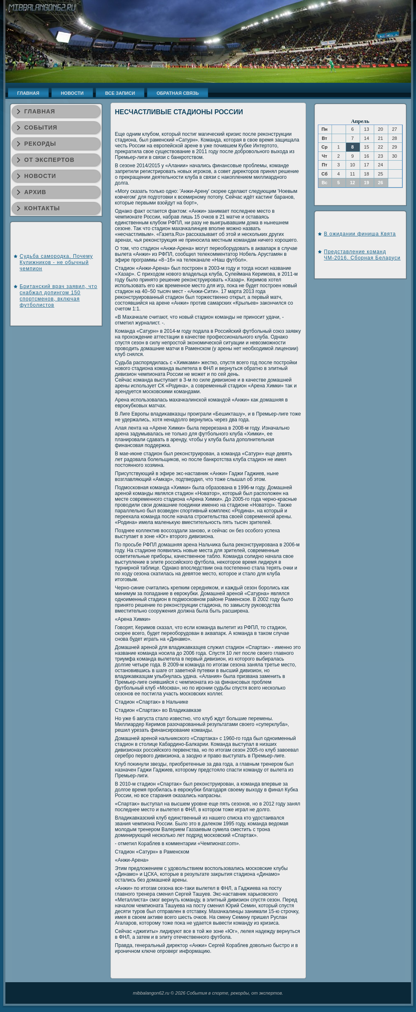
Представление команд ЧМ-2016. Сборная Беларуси (362, 255)
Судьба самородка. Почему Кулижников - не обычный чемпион (56, 262)
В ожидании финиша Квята (360, 234)
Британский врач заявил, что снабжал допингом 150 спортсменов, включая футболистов (59, 296)
